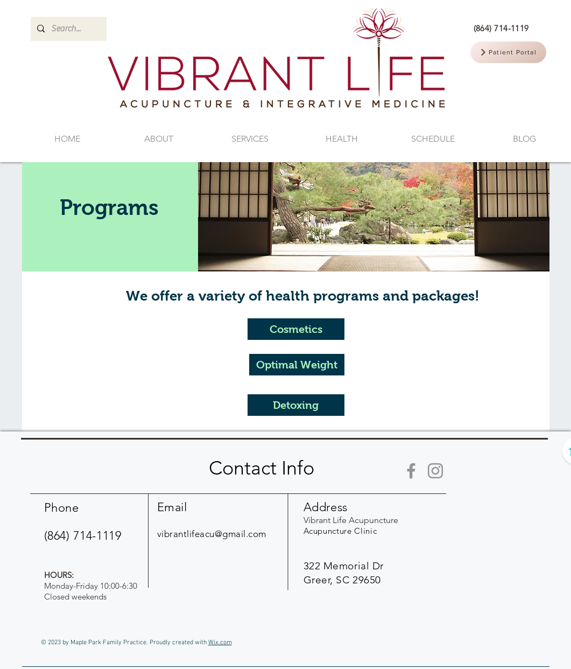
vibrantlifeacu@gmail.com (211, 533)
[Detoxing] (296, 405)
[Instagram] (435, 471)
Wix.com (220, 642)
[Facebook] (411, 471)
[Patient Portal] (508, 52)
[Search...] (67, 29)
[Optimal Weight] (296, 364)
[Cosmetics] (296, 329)
